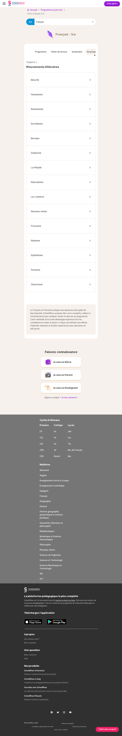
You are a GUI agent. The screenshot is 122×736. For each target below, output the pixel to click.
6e (55, 431)
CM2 (42, 456)
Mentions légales (68, 723)
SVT (41, 579)
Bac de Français (75, 450)
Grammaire (77, 52)
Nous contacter (30, 655)
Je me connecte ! (69, 397)
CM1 (42, 450)
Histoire (43, 506)
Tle (69, 444)
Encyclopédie (94, 51)
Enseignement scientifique (52, 486)
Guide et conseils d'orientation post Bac (40, 674)
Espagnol (44, 491)
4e (55, 444)
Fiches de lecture (59, 52)
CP (41, 431)
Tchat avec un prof (107, 729)
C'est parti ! (112, 3)
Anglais (43, 475)
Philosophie (45, 544)
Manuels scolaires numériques (36, 700)
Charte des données (79, 726)
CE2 (41, 444)
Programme (40, 52)
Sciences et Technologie (51, 560)
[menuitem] (40, 52)
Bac (69, 456)
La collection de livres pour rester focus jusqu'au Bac (45, 691)
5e (55, 437)
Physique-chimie (47, 550)
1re (69, 437)
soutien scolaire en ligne (65, 600)
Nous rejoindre (30, 643)
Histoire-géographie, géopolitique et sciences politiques (51, 514)
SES (41, 573)
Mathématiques (47, 531)
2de (69, 431)
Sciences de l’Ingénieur (50, 555)
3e (55, 450)
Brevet (57, 456)
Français (43, 496)
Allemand (44, 470)
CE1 (41, 437)
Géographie (45, 501)
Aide (26, 659)
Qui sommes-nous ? (32, 639)
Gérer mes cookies (61, 730)
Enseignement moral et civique (54, 480)
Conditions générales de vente (43, 726)
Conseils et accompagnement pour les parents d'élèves (46, 683)
